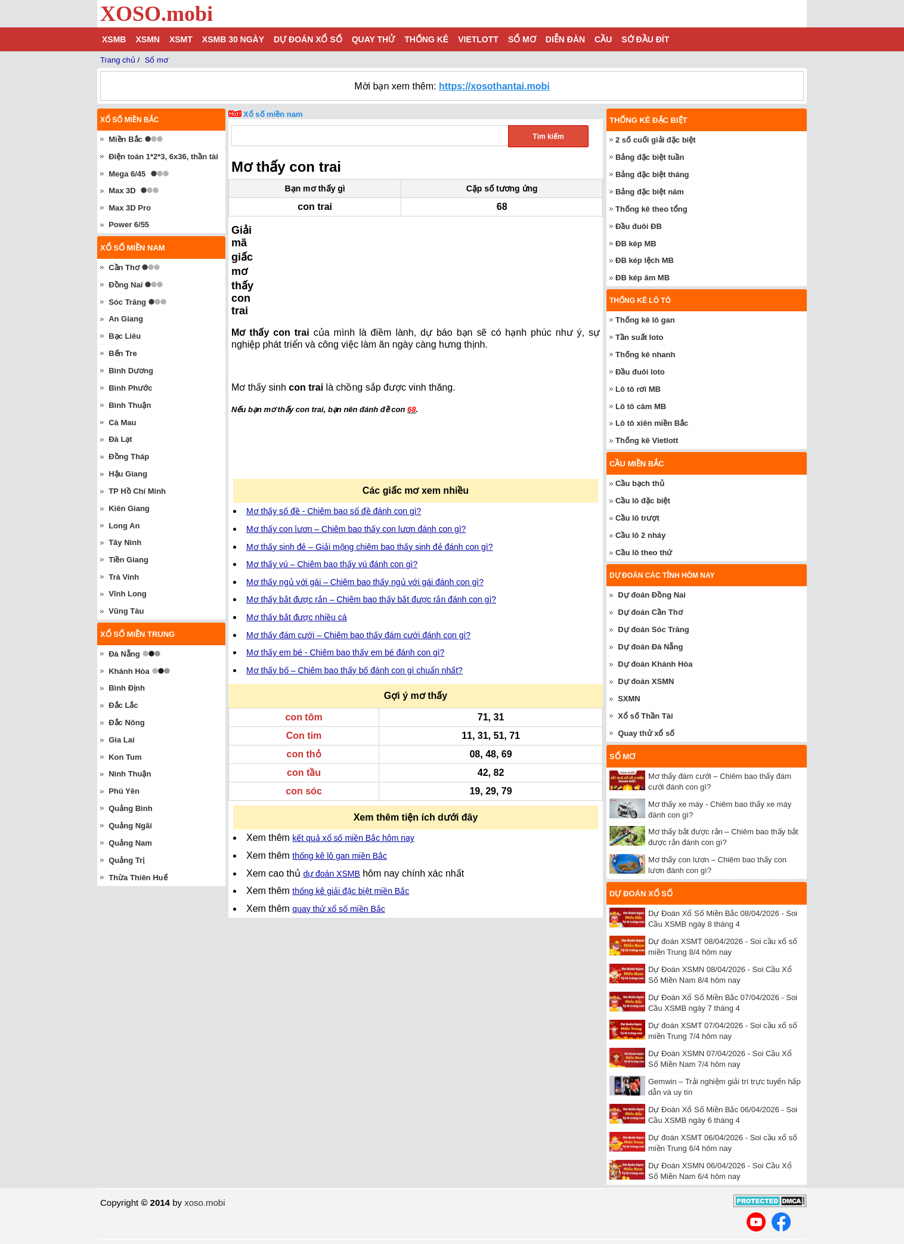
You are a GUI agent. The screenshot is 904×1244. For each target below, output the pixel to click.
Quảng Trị (126, 860)
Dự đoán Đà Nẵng (650, 646)
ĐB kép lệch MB (644, 260)
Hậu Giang (128, 473)
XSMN (147, 39)
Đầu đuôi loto (640, 371)
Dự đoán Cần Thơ (650, 612)
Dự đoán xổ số (308, 39)
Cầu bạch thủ (639, 483)
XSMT (181, 39)
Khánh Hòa (129, 671)
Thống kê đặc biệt (648, 120)
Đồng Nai (126, 284)
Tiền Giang (128, 559)
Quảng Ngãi (130, 825)
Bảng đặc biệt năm (649, 191)
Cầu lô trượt (637, 517)
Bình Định (127, 687)
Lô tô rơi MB (638, 389)
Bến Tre (123, 353)
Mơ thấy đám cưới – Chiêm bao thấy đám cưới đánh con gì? (358, 554)
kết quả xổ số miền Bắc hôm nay (353, 757)
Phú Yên (124, 791)
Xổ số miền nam (273, 114)
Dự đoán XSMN (646, 681)
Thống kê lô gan (645, 319)
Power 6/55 (129, 224)
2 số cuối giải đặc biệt (655, 139)
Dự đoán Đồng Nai (652, 594)
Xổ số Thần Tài (645, 715)
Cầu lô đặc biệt (642, 500)
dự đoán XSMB (331, 793)
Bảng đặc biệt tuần (649, 157)
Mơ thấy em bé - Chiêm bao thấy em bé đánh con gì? (345, 572)
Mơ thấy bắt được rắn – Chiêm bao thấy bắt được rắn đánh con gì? (371, 519)
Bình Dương (131, 370)
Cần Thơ (124, 267)
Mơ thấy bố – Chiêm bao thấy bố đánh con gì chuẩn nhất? (354, 590)
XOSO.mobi (156, 13)
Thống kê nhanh (645, 354)
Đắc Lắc (123, 705)
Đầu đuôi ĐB (638, 226)
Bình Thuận (130, 405)
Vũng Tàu (126, 610)
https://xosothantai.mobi (494, 86)
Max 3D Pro (130, 207)
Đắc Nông (126, 722)
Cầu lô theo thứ (643, 552)
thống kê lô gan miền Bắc (339, 775)
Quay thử (373, 39)
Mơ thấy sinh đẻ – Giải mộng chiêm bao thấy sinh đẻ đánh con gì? (369, 466)
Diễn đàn (565, 39)
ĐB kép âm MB (642, 277)
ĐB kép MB (636, 243)
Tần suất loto (639, 337)
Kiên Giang (129, 508)
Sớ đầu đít (645, 39)
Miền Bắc (126, 139)
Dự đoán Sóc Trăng (653, 629)
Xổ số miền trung (137, 634)
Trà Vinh (124, 577)
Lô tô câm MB (640, 406)
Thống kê (426, 39)
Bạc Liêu (125, 336)
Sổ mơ (522, 39)
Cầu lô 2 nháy (640, 535)
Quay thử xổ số (646, 733)
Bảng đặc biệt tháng (652, 174)
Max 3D (122, 190)
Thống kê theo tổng (651, 209)
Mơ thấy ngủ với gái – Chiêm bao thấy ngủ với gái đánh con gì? (365, 501)
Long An (124, 525)
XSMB (114, 39)
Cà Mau (122, 422)
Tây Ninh (125, 542)
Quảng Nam (130, 842)
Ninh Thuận (130, 773)
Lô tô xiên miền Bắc (651, 423)
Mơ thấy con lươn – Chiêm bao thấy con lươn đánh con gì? (356, 448)
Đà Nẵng (124, 653)
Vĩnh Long (128, 593)
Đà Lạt (120, 439)
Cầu (603, 39)
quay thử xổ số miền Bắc (338, 828)
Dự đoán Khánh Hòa (655, 664)
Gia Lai (121, 739)
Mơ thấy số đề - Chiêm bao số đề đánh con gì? (333, 430)
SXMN (629, 698)
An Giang (126, 318)
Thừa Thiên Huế (138, 877)
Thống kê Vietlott (646, 440)
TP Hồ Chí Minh (137, 491)
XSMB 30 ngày (233, 39)
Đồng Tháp (129, 456)
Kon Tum (125, 757)
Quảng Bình (130, 808)
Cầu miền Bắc (636, 463)
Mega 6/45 (127, 173)
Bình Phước (130, 387)
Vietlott (478, 39)
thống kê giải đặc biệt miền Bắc (350, 810)
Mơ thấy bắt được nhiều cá (296, 536)
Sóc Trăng (127, 302)
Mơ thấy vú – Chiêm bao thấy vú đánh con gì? (331, 483)
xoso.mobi (204, 1202)
